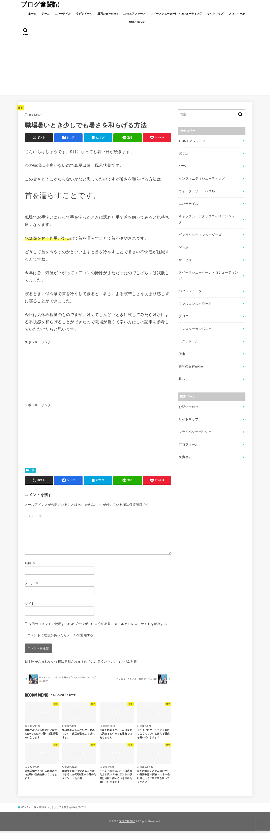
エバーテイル (63, 13)
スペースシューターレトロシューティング (176, 13)
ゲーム (45, 13)
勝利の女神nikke (107, 13)
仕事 (20, 107)
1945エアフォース (134, 13)
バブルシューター (191, 267)
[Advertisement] (135, 67)
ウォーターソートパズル (196, 186)
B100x (183, 151)
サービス (185, 244)
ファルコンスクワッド (194, 279)
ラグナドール (84, 13)
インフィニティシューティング (200, 175)
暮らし (183, 348)
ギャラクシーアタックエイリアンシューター (209, 209)
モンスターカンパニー (194, 302)
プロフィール (237, 13)
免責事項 (185, 421)
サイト (30, 603)
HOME (24, 809)
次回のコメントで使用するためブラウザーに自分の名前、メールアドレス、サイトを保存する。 (99, 624)
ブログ (183, 290)
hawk (182, 163)
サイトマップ (215, 13)
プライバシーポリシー (194, 398)
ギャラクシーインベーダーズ (199, 221)
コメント (33, 516)
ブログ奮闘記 (40, 4)
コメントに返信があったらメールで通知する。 (61, 635)
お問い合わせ (136, 22)
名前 (30, 563)
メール (32, 583)
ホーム (32, 13)
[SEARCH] (25, 32)
